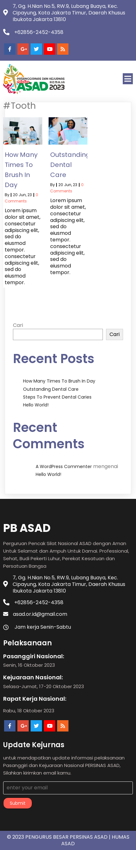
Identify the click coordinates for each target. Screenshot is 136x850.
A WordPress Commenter (64, 466)
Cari (18, 325)
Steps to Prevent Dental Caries (57, 397)
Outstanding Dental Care (51, 389)
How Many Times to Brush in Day (59, 381)
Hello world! (36, 405)
